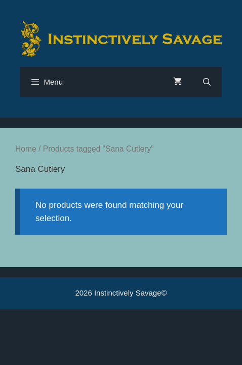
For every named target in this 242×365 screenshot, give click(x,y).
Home (25, 148)
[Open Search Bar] (207, 82)
